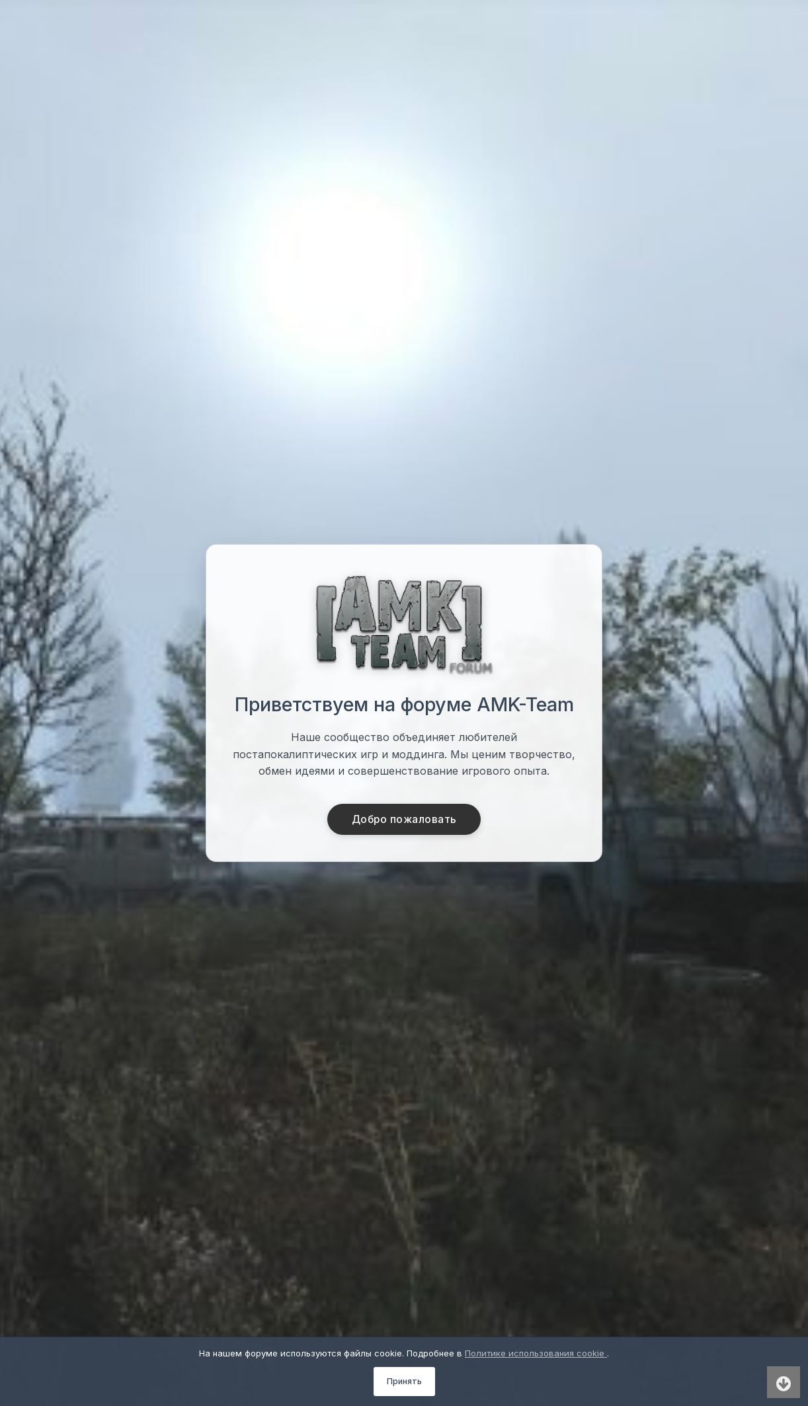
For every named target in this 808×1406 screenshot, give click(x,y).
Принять (404, 1381)
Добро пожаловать (404, 819)
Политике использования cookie (536, 1353)
